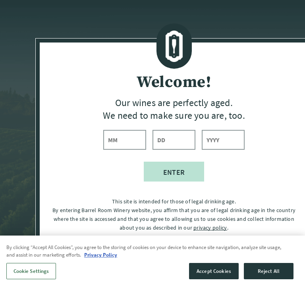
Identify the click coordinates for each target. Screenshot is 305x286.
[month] (124, 140)
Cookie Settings (31, 277)
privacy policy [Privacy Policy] (210, 227)
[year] (223, 140)
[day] (173, 140)
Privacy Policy (100, 261)
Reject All (269, 277)
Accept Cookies (214, 277)
